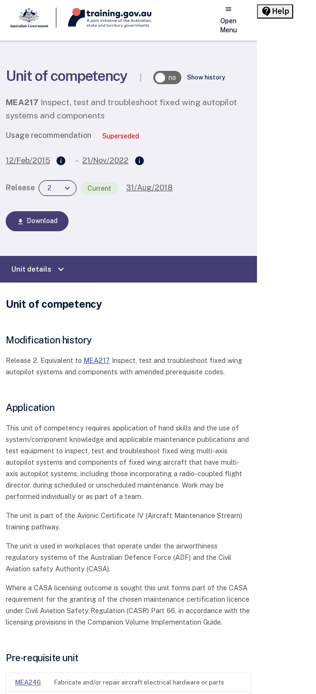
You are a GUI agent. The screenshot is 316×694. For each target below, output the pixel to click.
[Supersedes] (61, 161)
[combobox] (58, 188)
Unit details (39, 269)
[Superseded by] (139, 161)
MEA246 (28, 682)
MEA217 (97, 360)
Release (20, 187)
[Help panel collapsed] (275, 11)
